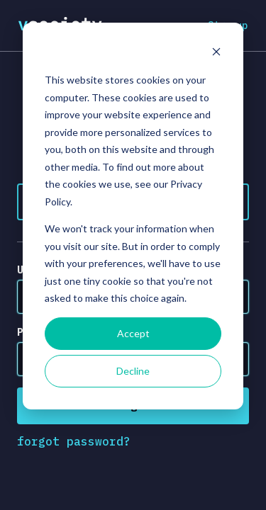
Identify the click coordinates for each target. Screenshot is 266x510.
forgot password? (74, 441)
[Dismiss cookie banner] (216, 53)
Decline (133, 371)
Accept (133, 333)
